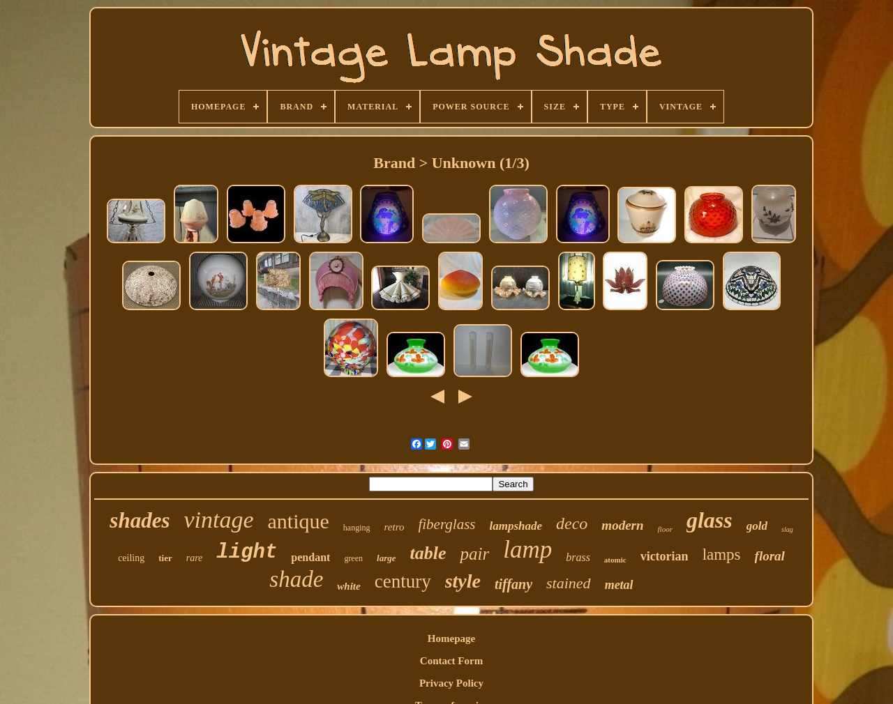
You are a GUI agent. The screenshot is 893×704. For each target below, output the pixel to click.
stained (568, 583)
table (428, 553)
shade (296, 579)
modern (622, 525)
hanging (356, 528)
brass (578, 557)
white (348, 586)
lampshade (515, 526)
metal (619, 585)
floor (665, 529)
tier (165, 558)
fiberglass (446, 524)
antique (298, 521)
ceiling (131, 558)
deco (571, 523)
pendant (310, 557)
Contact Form (451, 660)
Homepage (451, 638)
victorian (664, 556)
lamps (722, 554)
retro (394, 527)
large (386, 558)
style (463, 581)
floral (770, 556)
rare (194, 558)
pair (474, 553)
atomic (615, 560)
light (246, 552)
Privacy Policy (451, 683)
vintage (218, 520)
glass (709, 520)
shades (140, 520)
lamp (527, 549)
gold (756, 526)
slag (787, 529)
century (403, 581)
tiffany (513, 584)
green (353, 558)
